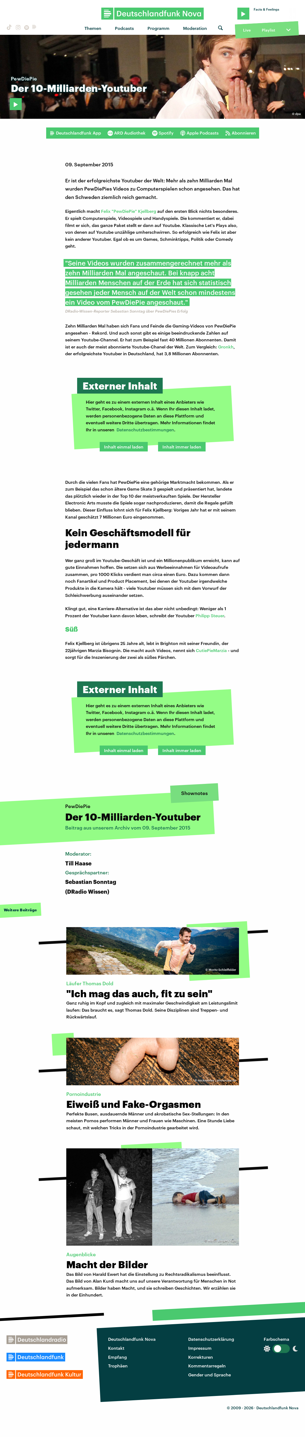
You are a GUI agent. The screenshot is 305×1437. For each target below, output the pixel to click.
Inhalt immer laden (181, 446)
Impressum (200, 1348)
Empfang (117, 1357)
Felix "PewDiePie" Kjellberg (128, 211)
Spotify (163, 133)
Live (247, 30)
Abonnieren (240, 133)
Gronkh (226, 346)
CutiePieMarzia (211, 650)
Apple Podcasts (199, 133)
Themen (92, 28)
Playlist (268, 30)
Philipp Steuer (210, 615)
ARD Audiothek (127, 133)
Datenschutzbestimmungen (145, 429)
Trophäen (118, 1365)
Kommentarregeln (207, 1365)
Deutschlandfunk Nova (132, 1339)
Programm (158, 28)
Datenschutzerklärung (211, 1339)
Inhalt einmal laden (123, 446)
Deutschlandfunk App (75, 133)
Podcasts (124, 28)
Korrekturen (200, 1357)
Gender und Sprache (209, 1374)
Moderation (195, 28)
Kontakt (116, 1348)
